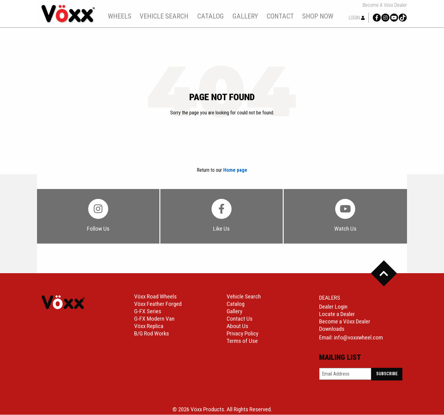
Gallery (234, 311)
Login (357, 18)
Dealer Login (333, 306)
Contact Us (240, 319)
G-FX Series (147, 311)
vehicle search (164, 16)
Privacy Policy (242, 333)
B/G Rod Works (151, 333)
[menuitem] (119, 16)
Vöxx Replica (148, 326)
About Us (237, 326)
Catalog (236, 304)
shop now (317, 16)
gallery (245, 16)
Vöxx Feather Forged (158, 304)
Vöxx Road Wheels (155, 296)
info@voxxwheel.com (358, 337)
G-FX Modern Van (154, 319)
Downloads (331, 329)
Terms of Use (242, 341)
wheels (119, 16)
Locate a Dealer (337, 314)
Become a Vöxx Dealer (385, 5)
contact (280, 16)
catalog (210, 16)
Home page (235, 170)
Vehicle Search (244, 296)
